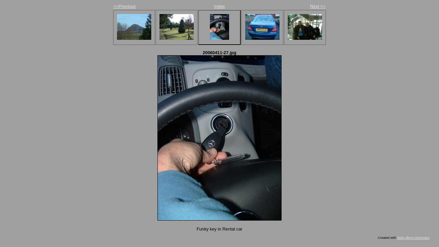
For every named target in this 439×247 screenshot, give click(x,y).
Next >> (317, 6)
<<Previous (125, 6)
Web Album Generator (413, 237)
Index (219, 6)
